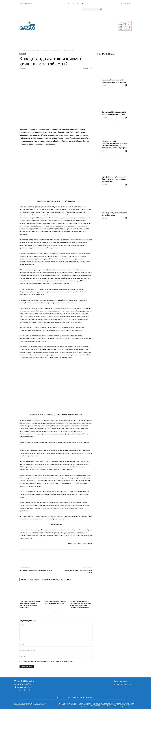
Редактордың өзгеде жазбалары (56, 580)
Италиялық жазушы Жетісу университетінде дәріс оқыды (114, 81)
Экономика (35, 50)
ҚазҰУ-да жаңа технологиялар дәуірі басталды (114, 214)
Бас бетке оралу (25, 50)
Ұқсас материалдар (30, 580)
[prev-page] (54, 611)
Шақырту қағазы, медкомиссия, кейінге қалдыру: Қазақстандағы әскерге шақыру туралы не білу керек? (114, 144)
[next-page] (57, 611)
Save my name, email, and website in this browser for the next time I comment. (48, 661)
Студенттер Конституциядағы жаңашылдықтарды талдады (114, 113)
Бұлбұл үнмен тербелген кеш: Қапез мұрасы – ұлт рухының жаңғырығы (114, 179)
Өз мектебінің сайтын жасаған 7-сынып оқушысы (78, 571)
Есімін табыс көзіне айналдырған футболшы (36, 570)
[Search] (101, 9)
